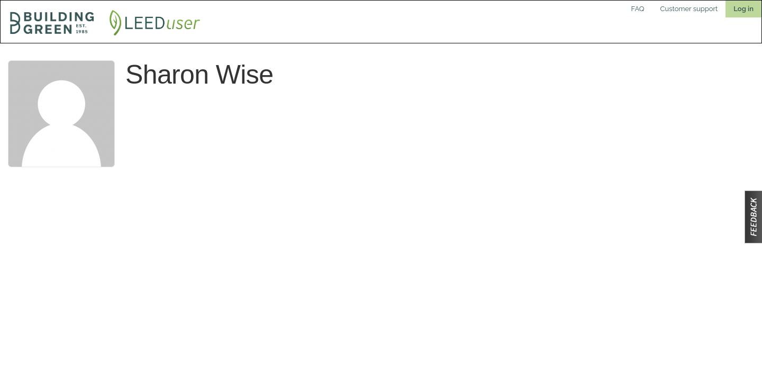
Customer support (689, 9)
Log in (743, 9)
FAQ (638, 9)
